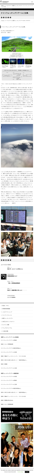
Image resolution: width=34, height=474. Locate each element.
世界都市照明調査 (6, 308)
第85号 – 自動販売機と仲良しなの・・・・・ (17, 290)
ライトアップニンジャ (7, 315)
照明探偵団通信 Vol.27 (12, 276)
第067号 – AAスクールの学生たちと (15, 269)
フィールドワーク (8, 20)
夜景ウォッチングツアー (17, 20)
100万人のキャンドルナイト (8, 321)
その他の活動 (5, 331)
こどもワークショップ (7, 311)
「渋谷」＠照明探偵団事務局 (13, 283)
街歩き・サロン (5, 305)
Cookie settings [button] (20, 471)
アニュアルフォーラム (7, 327)
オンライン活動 (5, 324)
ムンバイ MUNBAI (11, 297)
